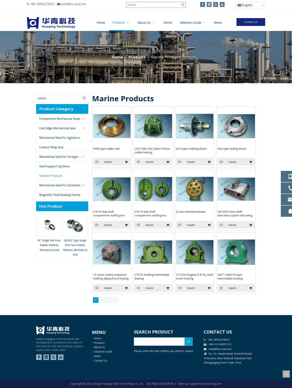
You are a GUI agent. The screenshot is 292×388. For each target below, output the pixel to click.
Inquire (102, 161)
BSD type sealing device (232, 148)
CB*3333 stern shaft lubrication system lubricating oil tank (235, 213)
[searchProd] (159, 341)
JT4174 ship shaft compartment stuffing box (109, 213)
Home (97, 338)
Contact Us (251, 22)
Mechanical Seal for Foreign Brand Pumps (63, 157)
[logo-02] (53, 330)
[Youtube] (222, 4)
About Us (99, 347)
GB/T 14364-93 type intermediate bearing (230, 276)
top (286, 374)
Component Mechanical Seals (59, 119)
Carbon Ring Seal (51, 147)
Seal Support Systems (54, 166)
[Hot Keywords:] (182, 5)
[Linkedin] (209, 4)
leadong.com (213, 383)
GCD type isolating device (191, 148)
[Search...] (58, 98)
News (97, 356)
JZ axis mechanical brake (191, 211)
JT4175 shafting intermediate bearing (152, 276)
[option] (49, 232)
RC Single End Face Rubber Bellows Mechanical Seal (49, 245)
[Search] (153, 5)
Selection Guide (103, 351)
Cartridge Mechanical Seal (57, 128)
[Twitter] (215, 4)
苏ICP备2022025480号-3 (162, 383)
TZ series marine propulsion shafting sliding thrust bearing (110, 276)
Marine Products (51, 176)
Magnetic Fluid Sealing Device (59, 195)
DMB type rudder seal (106, 148)
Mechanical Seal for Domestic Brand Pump (63, 185)
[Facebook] (202, 4)
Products (99, 343)
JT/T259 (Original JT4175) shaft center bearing (194, 276)
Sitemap (183, 383)
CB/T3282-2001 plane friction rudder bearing (152, 150)
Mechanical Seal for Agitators (59, 138)
